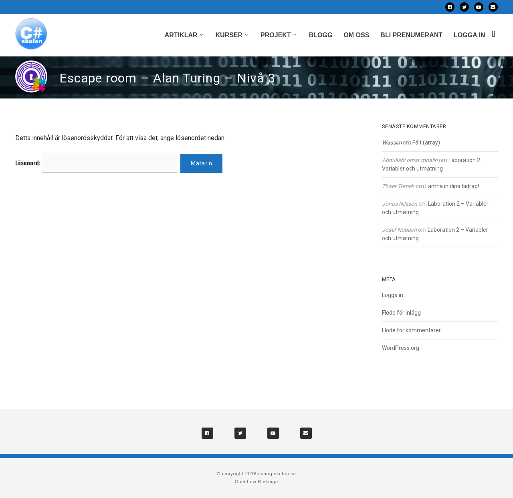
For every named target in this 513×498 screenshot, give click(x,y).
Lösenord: (96, 163)
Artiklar (181, 35)
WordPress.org (400, 348)
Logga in (469, 35)
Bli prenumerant (411, 35)
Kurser (229, 35)
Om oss (356, 35)
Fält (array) (426, 142)
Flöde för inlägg (401, 312)
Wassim (392, 142)
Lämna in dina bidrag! (452, 186)
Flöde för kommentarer (411, 330)
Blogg (321, 35)
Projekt (276, 35)
